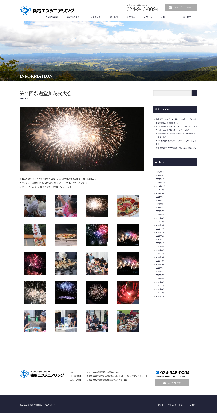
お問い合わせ (167, 17)
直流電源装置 (73, 17)
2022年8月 (160, 225)
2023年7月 (160, 211)
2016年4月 (160, 289)
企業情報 (131, 17)
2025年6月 (160, 176)
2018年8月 (160, 261)
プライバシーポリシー (177, 405)
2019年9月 (160, 250)
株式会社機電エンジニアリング (42, 405)
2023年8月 (160, 208)
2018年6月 (160, 264)
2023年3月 (160, 222)
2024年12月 (160, 183)
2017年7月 (160, 275)
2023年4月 (160, 218)
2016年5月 (160, 286)
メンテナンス (94, 17)
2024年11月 (160, 186)
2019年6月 (160, 257)
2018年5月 (160, 268)
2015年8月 (160, 293)
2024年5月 (160, 197)
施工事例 (114, 17)
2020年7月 (160, 240)
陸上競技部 (188, 17)
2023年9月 (160, 204)
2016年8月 (160, 279)
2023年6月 (160, 215)
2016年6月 (160, 282)
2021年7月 (160, 232)
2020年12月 (160, 236)
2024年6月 (160, 193)
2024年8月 (160, 190)
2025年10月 (160, 172)
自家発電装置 (52, 17)
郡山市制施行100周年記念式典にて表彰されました (176, 148)
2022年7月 (160, 229)
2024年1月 (160, 200)
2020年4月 (160, 243)
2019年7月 (160, 254)
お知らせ (148, 17)
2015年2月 (160, 296)
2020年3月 (160, 247)
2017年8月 (160, 272)
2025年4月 (160, 179)
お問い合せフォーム (183, 7)
